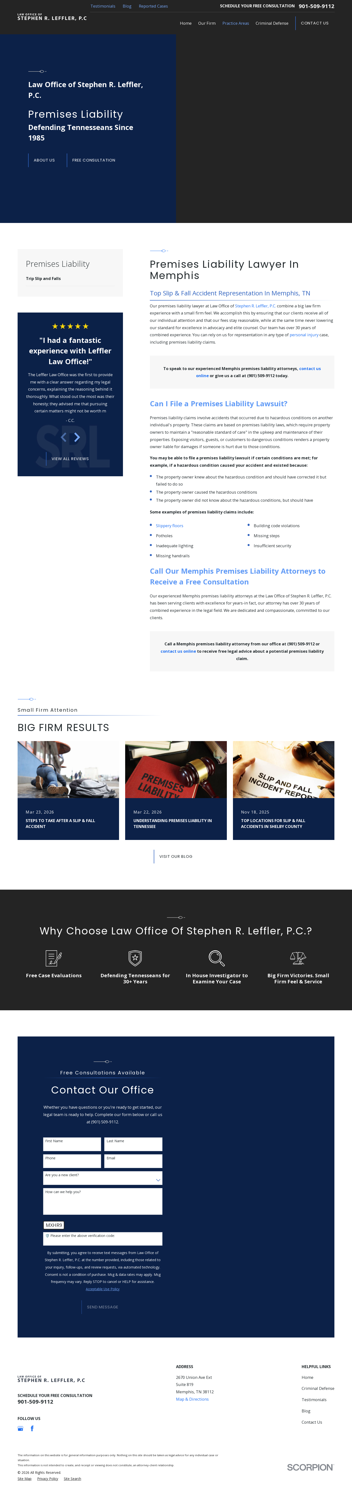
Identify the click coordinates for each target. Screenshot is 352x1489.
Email (111, 1158)
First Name (54, 1141)
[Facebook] (32, 1428)
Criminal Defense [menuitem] (272, 23)
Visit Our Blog (176, 856)
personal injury (304, 334)
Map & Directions (192, 1399)
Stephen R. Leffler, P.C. (255, 306)
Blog (127, 6)
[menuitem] (70, 279)
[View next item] (77, 437)
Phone (50, 1158)
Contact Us (315, 23)
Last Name (115, 1141)
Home (307, 1377)
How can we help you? (63, 1192)
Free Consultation (93, 160)
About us (44, 160)
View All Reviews (70, 459)
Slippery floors (169, 525)
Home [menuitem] (186, 23)
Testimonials (102, 6)
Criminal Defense (318, 1388)
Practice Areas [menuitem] (235, 23)
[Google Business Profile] (20, 1428)
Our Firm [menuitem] (207, 23)
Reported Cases (153, 6)
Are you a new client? (62, 1175)
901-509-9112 (316, 6)
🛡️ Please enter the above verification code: (80, 1236)
